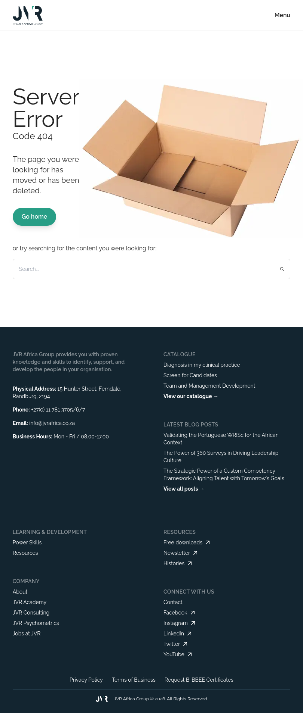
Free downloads (187, 542)
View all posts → (184, 489)
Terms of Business (134, 680)
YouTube (178, 654)
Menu (283, 15)
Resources (25, 553)
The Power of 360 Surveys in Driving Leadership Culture (220, 456)
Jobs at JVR (27, 634)
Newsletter (181, 553)
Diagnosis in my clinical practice (201, 365)
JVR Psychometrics (36, 623)
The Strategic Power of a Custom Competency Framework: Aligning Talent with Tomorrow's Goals (223, 474)
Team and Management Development (209, 386)
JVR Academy (29, 602)
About (20, 592)
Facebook (179, 612)
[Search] (137, 269)
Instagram (180, 623)
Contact (173, 602)
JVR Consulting (31, 613)
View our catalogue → (190, 396)
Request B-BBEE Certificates (199, 680)
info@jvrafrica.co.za (52, 423)
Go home (35, 216)
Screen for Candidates (190, 375)
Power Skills (27, 542)
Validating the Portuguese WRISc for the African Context (221, 438)
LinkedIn (178, 633)
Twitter (176, 644)
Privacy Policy (86, 680)
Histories (178, 563)
